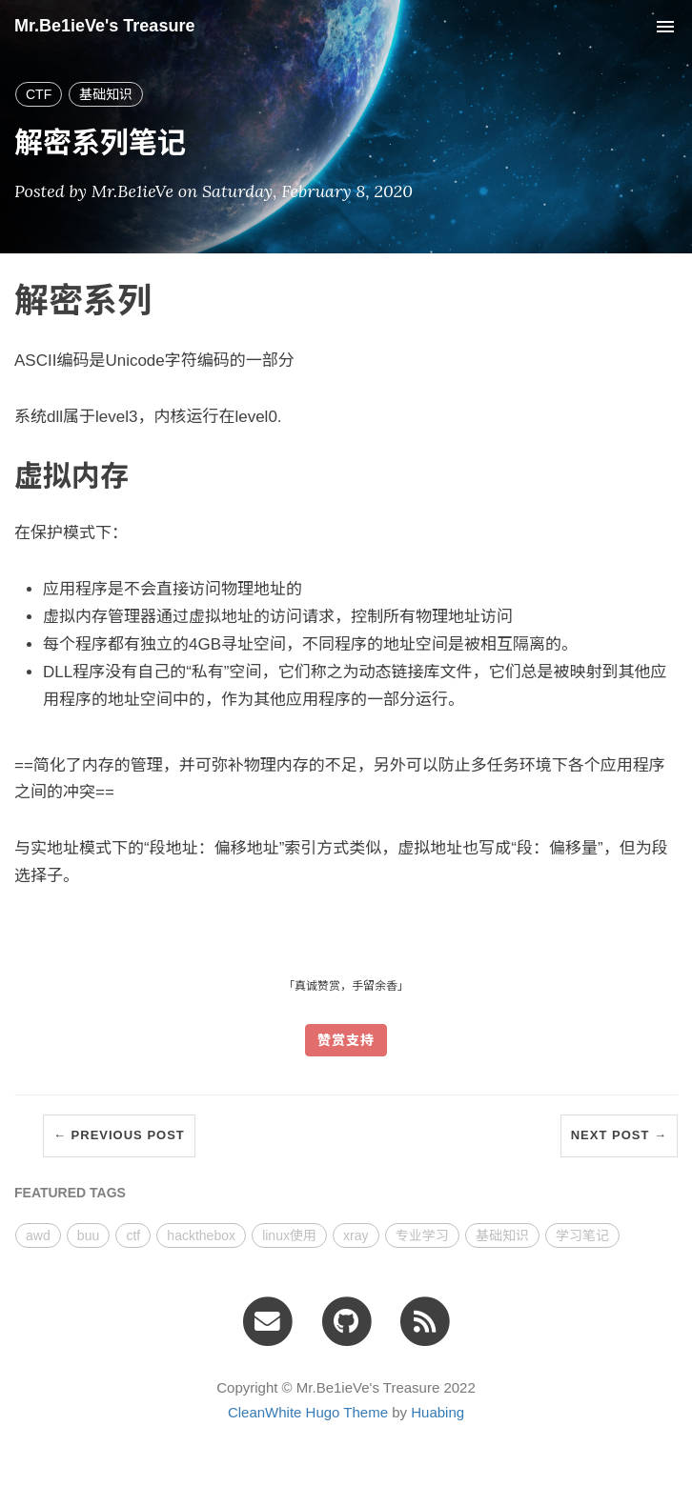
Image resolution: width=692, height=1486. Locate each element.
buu (88, 1235)
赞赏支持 (346, 1040)
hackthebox (201, 1235)
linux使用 (289, 1235)
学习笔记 (582, 1235)
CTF (38, 94)
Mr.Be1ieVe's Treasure (104, 25)
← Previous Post (119, 1135)
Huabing (437, 1412)
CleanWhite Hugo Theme (308, 1412)
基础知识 (105, 94)
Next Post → (619, 1135)
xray (355, 1235)
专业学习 (422, 1235)
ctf (133, 1235)
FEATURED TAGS (70, 1192)
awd (38, 1235)
